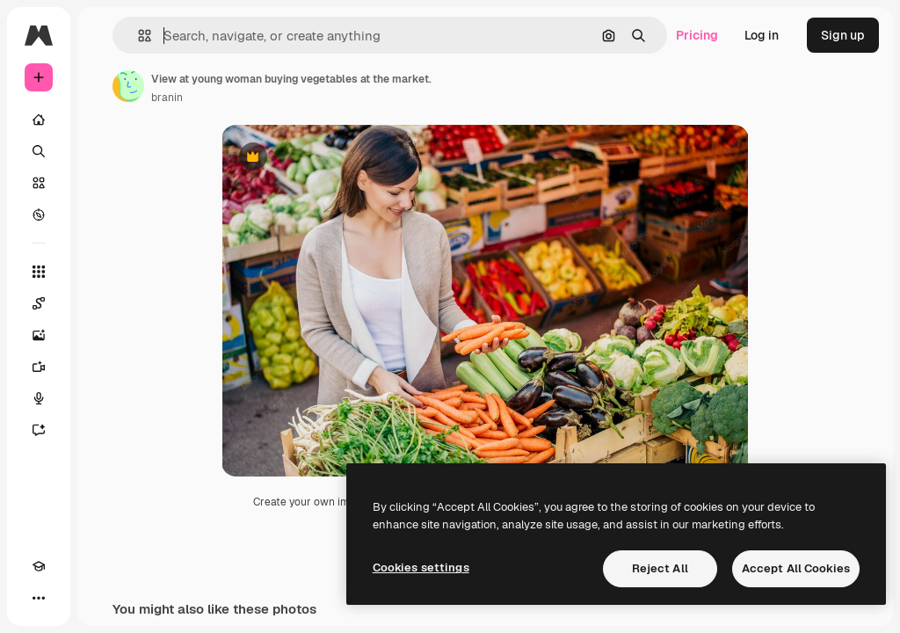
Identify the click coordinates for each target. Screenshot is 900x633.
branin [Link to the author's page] (167, 98)
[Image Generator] (39, 335)
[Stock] (39, 183)
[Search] (39, 151)
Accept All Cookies (796, 568)
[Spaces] (39, 303)
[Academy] (39, 566)
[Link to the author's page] (128, 86)
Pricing (697, 35)
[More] (39, 598)
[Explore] (39, 214)
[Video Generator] (39, 367)
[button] (137, 35)
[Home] (39, 120)
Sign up (843, 35)
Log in (761, 35)
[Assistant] (39, 430)
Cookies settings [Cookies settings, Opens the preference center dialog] (421, 567)
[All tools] (39, 272)
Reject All (660, 568)
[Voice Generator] (39, 398)
